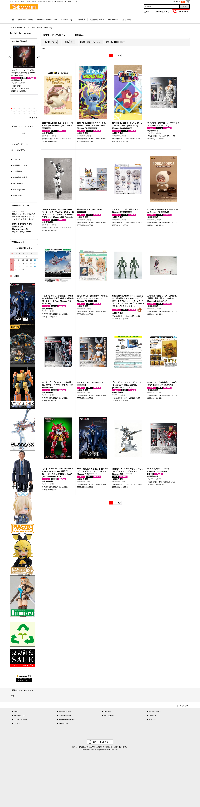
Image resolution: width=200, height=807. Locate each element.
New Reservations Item (66, 719)
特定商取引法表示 (20, 177)
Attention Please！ (65, 715)
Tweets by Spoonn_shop (20, 33)
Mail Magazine (19, 189)
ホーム (16, 711)
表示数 (47, 42)
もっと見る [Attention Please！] (32, 118)
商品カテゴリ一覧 (65, 711)
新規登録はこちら (163, 12)
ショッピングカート (20, 719)
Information (18, 183)
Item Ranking (63, 723)
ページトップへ (184, 706)
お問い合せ (17, 195)
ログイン (149, 12)
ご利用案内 (17, 171)
